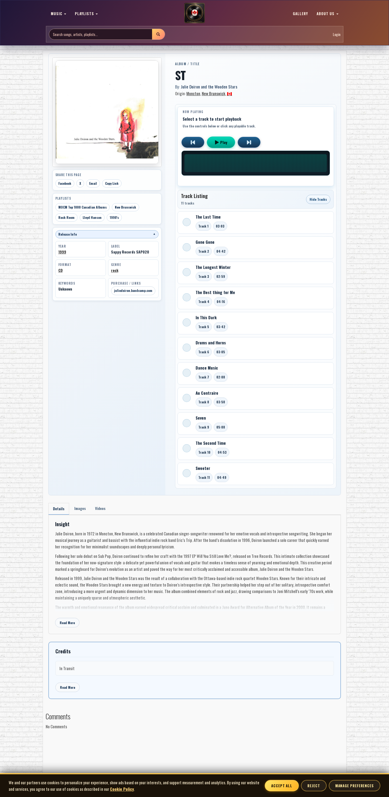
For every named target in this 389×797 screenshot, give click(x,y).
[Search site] (100, 34)
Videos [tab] (103, 509)
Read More (67, 623)
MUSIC (58, 13)
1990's (114, 217)
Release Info (107, 234)
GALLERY (300, 13)
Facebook (64, 183)
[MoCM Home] (194, 13)
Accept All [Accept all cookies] (281, 785)
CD (60, 270)
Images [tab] (82, 509)
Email (93, 183)
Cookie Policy (122, 789)
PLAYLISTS (86, 13)
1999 (62, 252)
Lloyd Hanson (92, 217)
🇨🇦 (229, 93)
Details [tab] (59, 509)
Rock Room (66, 217)
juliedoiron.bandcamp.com (133, 290)
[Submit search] (158, 34)
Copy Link (112, 183)
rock (114, 270)
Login (336, 34)
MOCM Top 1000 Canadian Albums (82, 207)
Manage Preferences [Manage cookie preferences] (354, 785)
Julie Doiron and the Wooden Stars (209, 86)
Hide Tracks (318, 199)
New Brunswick (125, 207)
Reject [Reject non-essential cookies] (313, 785)
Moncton (193, 93)
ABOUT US (327, 13)
